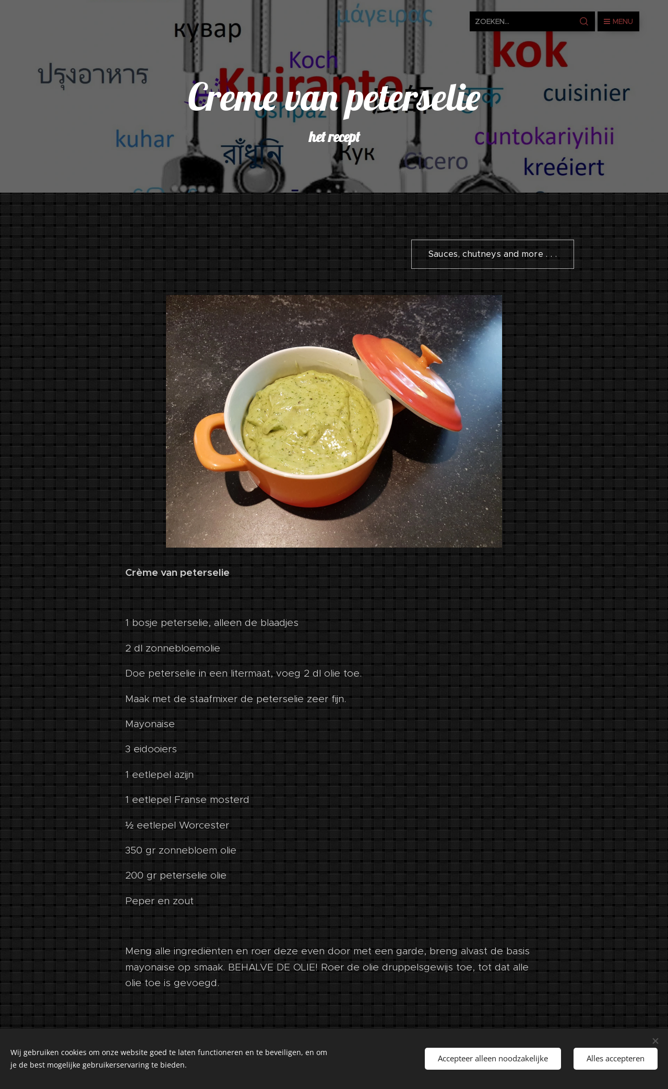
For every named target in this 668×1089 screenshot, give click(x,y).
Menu (618, 21)
